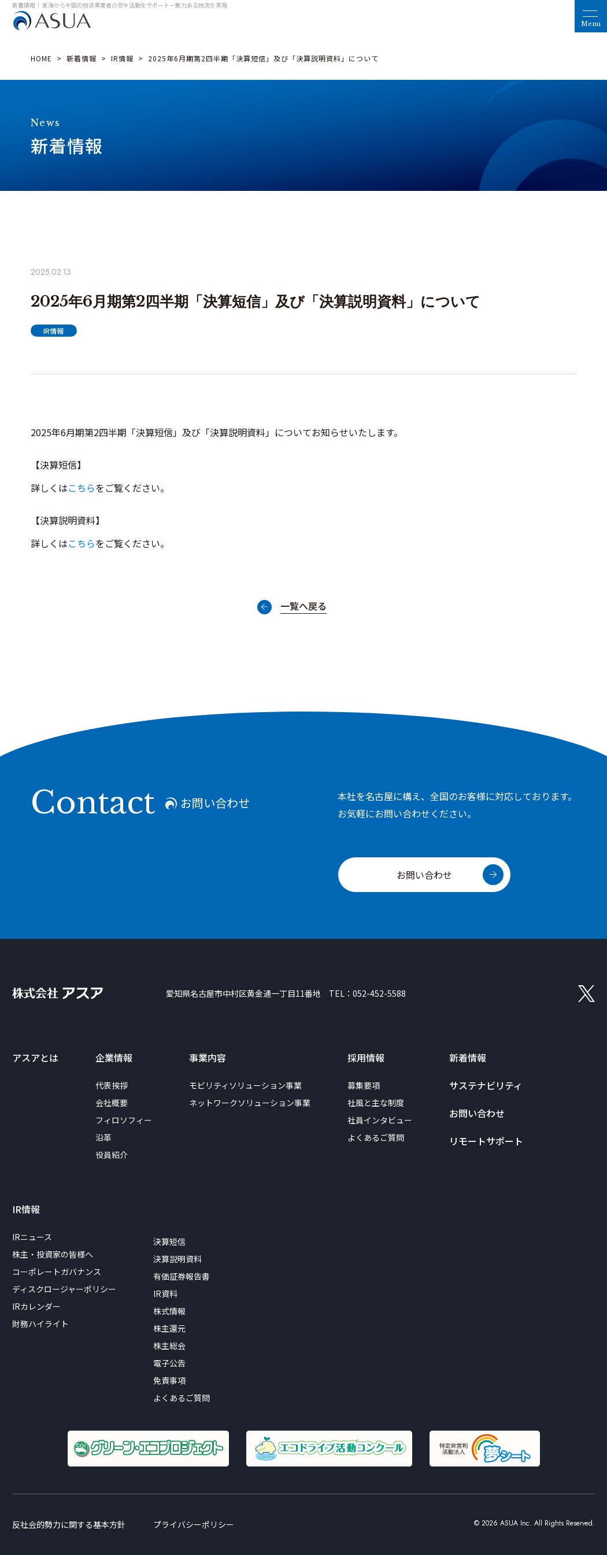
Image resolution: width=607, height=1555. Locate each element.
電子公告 (169, 1363)
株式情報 (169, 1311)
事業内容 (207, 1057)
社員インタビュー (379, 1120)
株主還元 (169, 1328)
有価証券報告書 (181, 1276)
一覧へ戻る (303, 607)
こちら (81, 488)
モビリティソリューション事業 (245, 1085)
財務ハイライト (40, 1323)
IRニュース (32, 1237)
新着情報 (81, 58)
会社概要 (111, 1102)
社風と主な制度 (375, 1102)
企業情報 (113, 1057)
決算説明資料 (177, 1259)
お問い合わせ (424, 875)
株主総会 (169, 1345)
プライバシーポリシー (193, 1524)
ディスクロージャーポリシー (64, 1289)
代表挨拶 (111, 1085)
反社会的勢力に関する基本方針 (68, 1524)
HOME (41, 58)
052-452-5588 (379, 993)
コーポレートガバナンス (56, 1271)
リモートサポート (486, 1141)
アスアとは (35, 1057)
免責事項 (169, 1380)
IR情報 (122, 58)
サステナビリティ (486, 1085)
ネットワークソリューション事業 (249, 1102)
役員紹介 (111, 1154)
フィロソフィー (123, 1120)
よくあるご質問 (375, 1137)
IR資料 (165, 1293)
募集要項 (363, 1085)
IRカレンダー (36, 1306)
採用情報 (365, 1057)
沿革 (103, 1137)
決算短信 (169, 1241)
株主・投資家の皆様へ (52, 1254)
